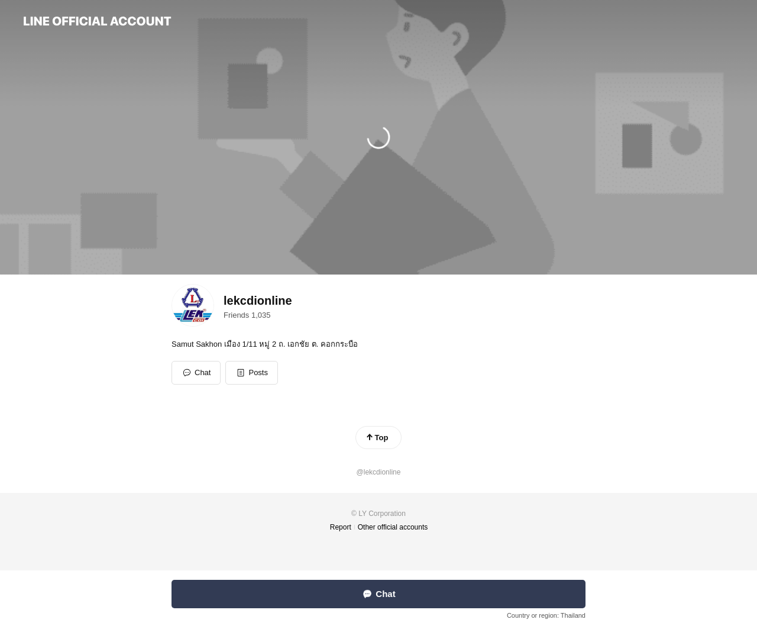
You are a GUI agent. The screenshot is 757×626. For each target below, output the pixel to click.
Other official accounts (393, 527)
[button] (251, 373)
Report (340, 527)
